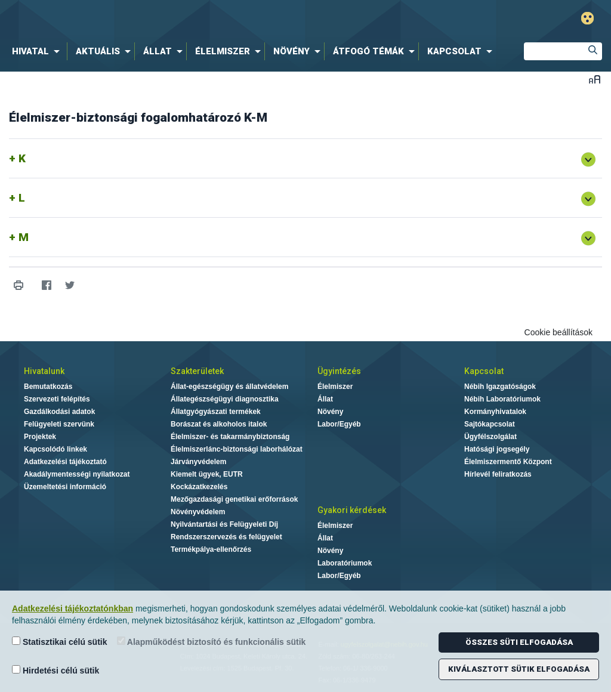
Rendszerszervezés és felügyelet (226, 537)
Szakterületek (197, 371)
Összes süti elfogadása (519, 642)
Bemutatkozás (48, 386)
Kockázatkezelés (199, 487)
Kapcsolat (484, 371)
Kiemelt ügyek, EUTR (207, 474)
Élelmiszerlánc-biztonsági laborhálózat (237, 449)
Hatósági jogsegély (496, 449)
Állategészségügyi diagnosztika (225, 399)
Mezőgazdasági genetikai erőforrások (234, 499)
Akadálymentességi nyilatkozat (76, 474)
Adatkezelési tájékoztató (65, 462)
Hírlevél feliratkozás (498, 474)
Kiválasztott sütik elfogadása (519, 669)
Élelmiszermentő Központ (508, 462)
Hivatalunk (44, 371)
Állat (325, 399)
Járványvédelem (198, 462)
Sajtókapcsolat (489, 424)
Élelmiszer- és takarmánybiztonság (230, 436)
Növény (330, 411)
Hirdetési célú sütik (55, 670)
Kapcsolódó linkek (55, 449)
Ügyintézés (339, 371)
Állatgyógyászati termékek (216, 411)
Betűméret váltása (594, 79)
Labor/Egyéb (339, 424)
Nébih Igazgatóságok (500, 386)
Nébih (181, 19)
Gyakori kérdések (351, 510)
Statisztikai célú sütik (59, 642)
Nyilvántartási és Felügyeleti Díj (224, 524)
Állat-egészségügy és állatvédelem (229, 386)
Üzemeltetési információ (65, 487)
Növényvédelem (198, 512)
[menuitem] (38, 51)
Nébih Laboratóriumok (502, 399)
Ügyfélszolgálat (490, 436)
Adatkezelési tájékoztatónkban (72, 608)
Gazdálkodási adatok (59, 411)
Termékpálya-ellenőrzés (211, 549)
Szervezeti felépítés (57, 399)
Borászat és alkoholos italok (219, 424)
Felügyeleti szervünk (59, 424)
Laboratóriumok (344, 563)
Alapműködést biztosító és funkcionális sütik (211, 642)
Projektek (40, 436)
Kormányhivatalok (495, 411)
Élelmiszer (335, 386)
